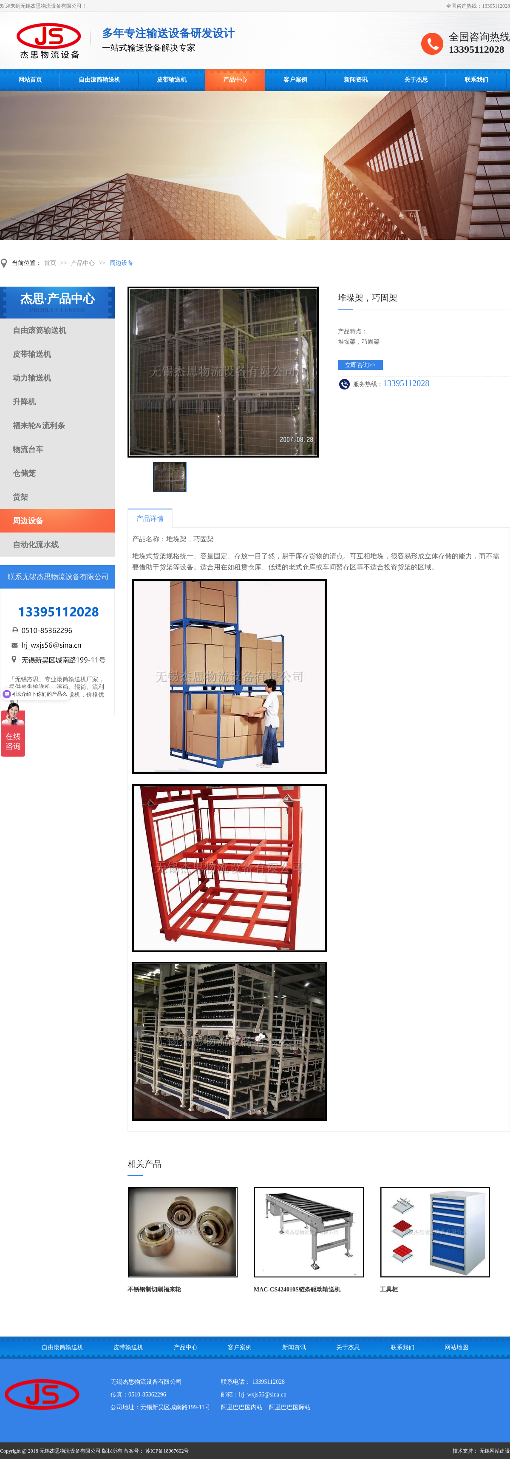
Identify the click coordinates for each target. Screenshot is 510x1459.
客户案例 (295, 80)
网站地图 (456, 1347)
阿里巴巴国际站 (290, 1407)
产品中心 (235, 80)
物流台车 (28, 449)
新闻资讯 (356, 80)
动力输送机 (32, 378)
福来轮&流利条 (39, 425)
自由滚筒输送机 (99, 80)
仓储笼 (24, 473)
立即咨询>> (360, 365)
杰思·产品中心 (57, 303)
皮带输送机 (172, 80)
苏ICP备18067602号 (167, 1451)
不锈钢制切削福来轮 (154, 1289)
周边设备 (121, 263)
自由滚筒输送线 (51, 40)
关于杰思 (416, 80)
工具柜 (389, 1289)
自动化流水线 (36, 544)
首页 (50, 263)
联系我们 (476, 80)
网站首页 (30, 80)
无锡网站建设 (494, 1451)
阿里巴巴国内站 (242, 1407)
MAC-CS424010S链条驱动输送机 (297, 1289)
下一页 (315, 477)
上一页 (131, 477)
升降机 (24, 402)
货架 (20, 497)
